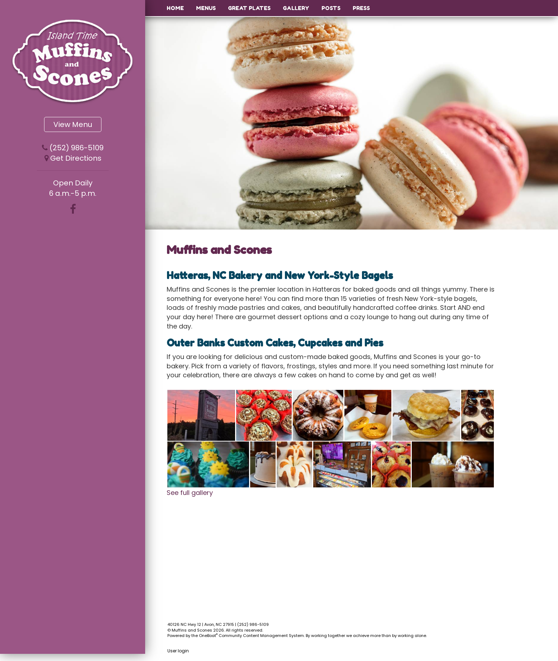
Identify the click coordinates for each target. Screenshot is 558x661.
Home (175, 8)
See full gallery (190, 492)
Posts (330, 8)
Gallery (296, 8)
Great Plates (249, 8)
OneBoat (208, 635)
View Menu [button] (72, 124)
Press (361, 8)
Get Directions (75, 158)
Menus (206, 8)
